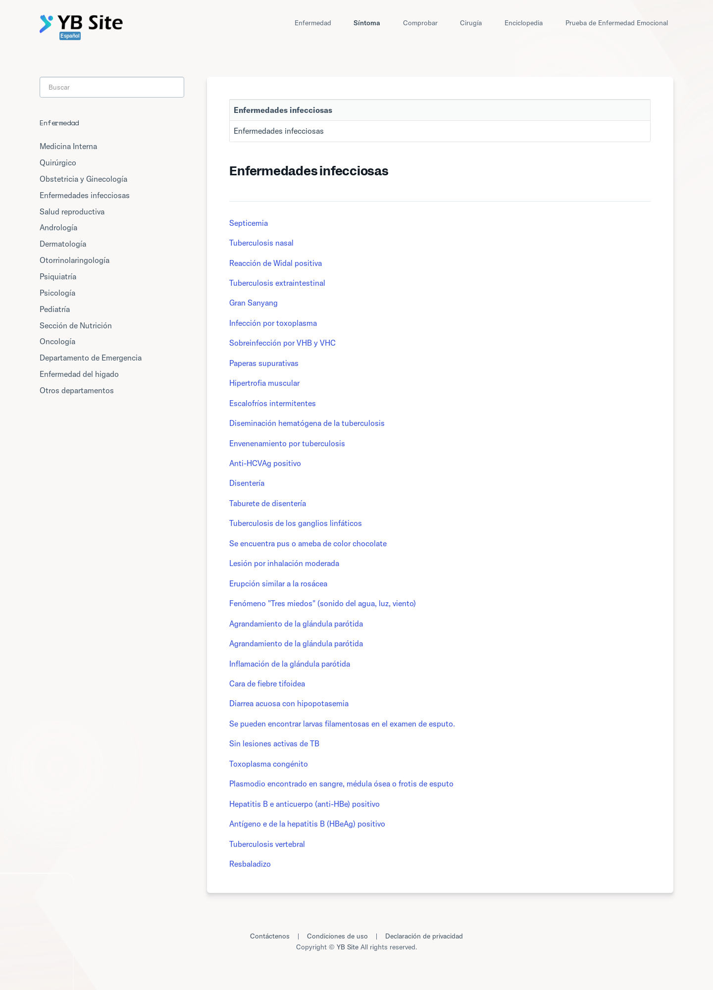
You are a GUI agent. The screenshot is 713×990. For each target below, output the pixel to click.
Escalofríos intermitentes (272, 403)
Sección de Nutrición (76, 325)
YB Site (347, 946)
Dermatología (63, 244)
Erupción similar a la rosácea (278, 583)
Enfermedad (313, 22)
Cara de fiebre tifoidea (267, 683)
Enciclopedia (524, 22)
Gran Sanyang (253, 303)
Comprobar (420, 22)
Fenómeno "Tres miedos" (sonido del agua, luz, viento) (322, 603)
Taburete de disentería (267, 503)
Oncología (57, 341)
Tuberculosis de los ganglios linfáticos (295, 523)
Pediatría (55, 309)
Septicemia (248, 223)
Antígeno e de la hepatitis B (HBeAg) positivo (307, 824)
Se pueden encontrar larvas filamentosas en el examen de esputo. (342, 724)
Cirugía (471, 22)
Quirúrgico (58, 162)
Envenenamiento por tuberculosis (287, 443)
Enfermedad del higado (79, 374)
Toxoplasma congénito (268, 764)
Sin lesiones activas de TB (274, 743)
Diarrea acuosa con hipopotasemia (289, 703)
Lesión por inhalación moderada (284, 563)
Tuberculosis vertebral (267, 844)
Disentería (246, 483)
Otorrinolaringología (74, 260)
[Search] (112, 87)
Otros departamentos (77, 390)
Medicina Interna (68, 146)
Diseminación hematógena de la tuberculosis (307, 423)
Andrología (58, 227)
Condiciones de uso (337, 936)
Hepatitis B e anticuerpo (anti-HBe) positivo (304, 804)
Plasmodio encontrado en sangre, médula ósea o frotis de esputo (341, 783)
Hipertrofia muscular (264, 383)
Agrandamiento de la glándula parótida (296, 623)
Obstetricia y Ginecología (83, 179)
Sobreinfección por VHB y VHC (282, 343)
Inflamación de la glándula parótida (289, 664)
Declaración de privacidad (424, 936)
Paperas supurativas (264, 363)
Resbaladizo (250, 864)
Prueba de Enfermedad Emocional (616, 22)
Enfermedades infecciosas (279, 131)
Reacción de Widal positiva (275, 263)
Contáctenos (270, 936)
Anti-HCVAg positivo (265, 463)
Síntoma (367, 22)
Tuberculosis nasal (261, 243)
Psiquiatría (58, 276)
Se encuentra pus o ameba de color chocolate (308, 543)
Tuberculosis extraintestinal (277, 283)
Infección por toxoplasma (273, 323)
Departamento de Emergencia (91, 358)
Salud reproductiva (72, 211)
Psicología (57, 293)
